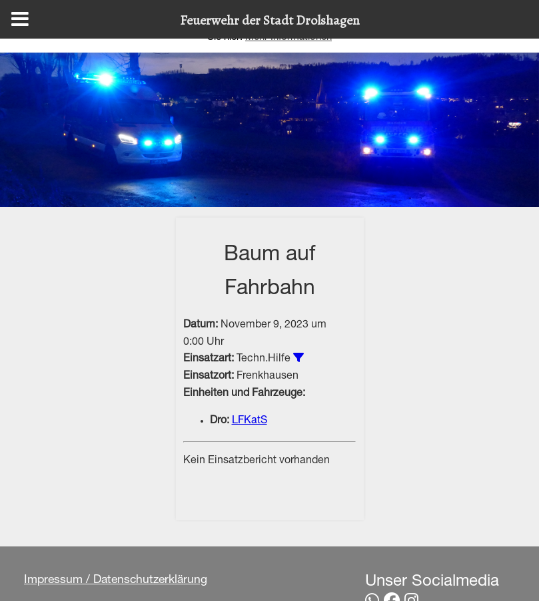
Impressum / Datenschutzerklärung (115, 580)
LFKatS (249, 421)
